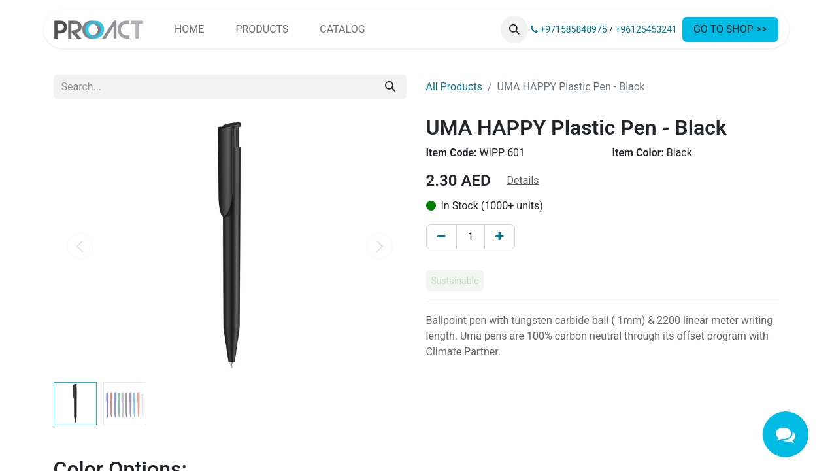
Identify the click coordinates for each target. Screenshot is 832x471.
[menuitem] (189, 29)
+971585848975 (569, 29)
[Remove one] (441, 236)
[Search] (390, 87)
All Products (454, 86)
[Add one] (499, 236)
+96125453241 (646, 29)
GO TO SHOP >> (730, 29)
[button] (514, 29)
